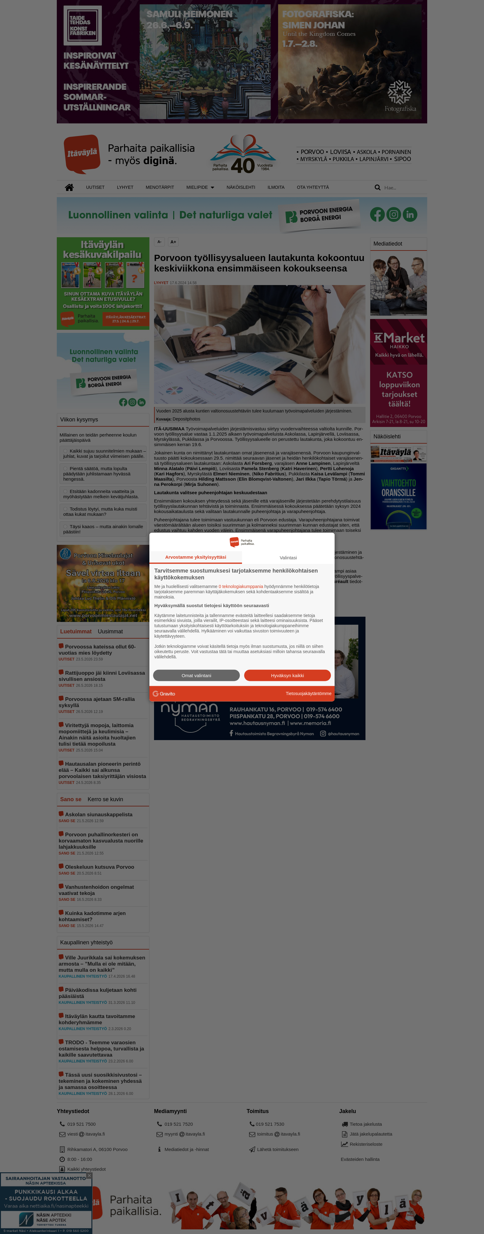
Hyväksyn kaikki (287, 675)
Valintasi (288, 557)
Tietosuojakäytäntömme (309, 693)
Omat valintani (196, 675)
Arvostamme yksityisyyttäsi (195, 557)
